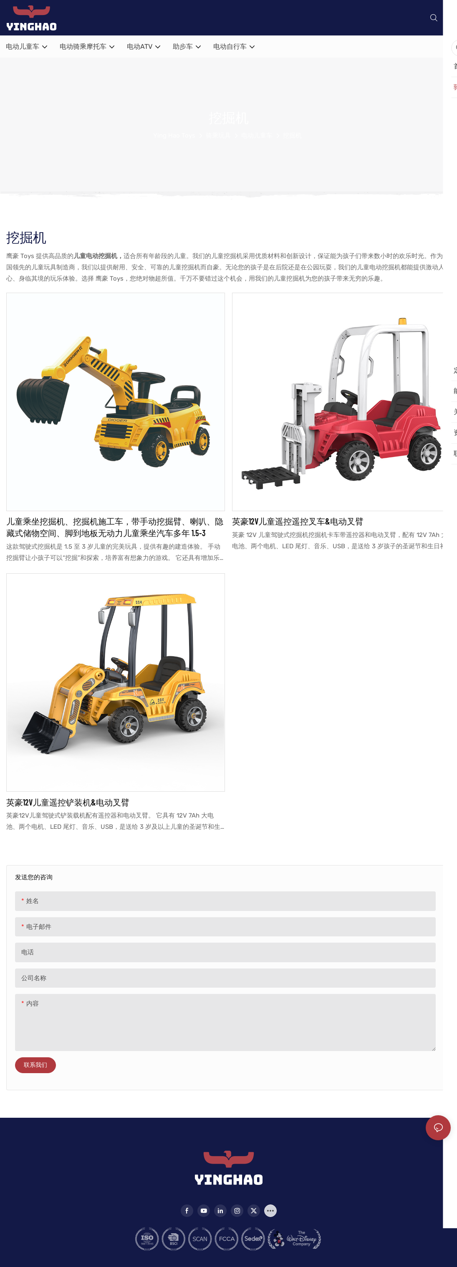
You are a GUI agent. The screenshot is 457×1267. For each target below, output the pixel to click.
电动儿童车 (257, 135)
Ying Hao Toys (174, 135)
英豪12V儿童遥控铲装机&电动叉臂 (67, 802)
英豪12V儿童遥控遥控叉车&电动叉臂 (298, 521)
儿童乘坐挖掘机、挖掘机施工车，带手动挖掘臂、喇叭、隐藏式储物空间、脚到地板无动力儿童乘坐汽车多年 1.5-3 (114, 527)
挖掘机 (292, 135)
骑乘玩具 (218, 135)
